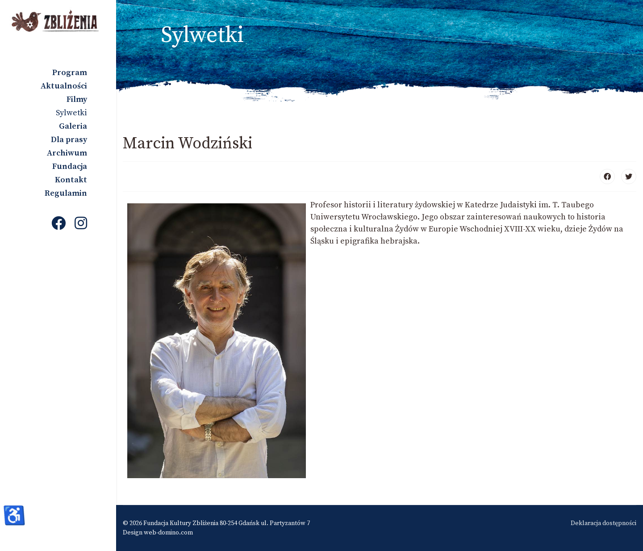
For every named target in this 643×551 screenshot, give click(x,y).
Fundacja (69, 166)
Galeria (73, 126)
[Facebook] (58, 224)
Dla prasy (69, 140)
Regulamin (66, 193)
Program (69, 72)
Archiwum (67, 153)
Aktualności (64, 86)
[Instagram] (81, 224)
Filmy (77, 99)
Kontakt (71, 180)
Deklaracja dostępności (603, 523)
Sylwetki (71, 113)
